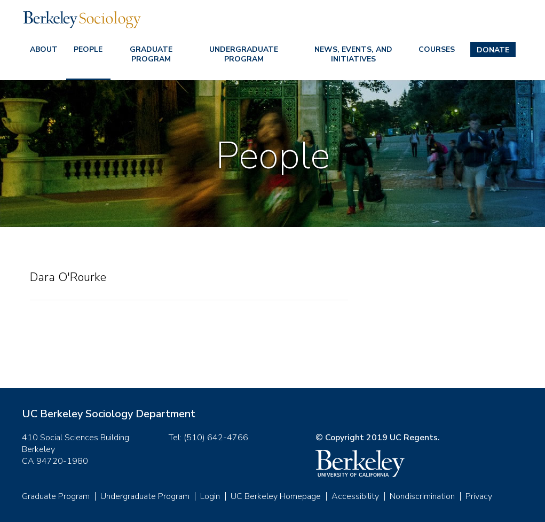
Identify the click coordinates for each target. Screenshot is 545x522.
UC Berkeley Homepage (276, 496)
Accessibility (355, 496)
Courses (436, 49)
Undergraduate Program (243, 54)
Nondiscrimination (422, 496)
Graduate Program (151, 54)
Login (210, 496)
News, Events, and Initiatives (353, 54)
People (88, 49)
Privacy (478, 496)
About (44, 49)
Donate (493, 50)
